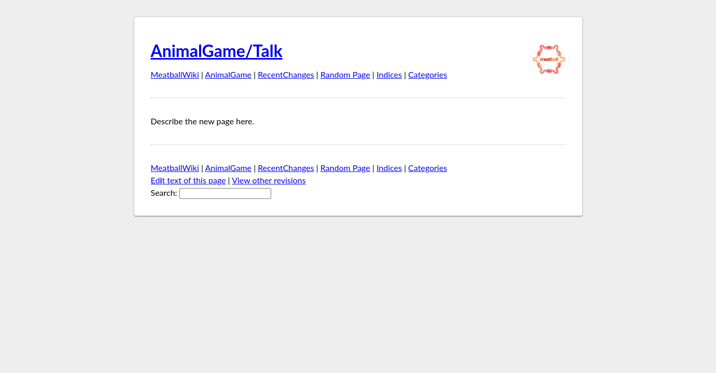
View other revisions (269, 180)
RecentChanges (286, 74)
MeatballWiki (175, 74)
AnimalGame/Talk (217, 50)
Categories (427, 74)
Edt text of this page (188, 180)
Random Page (345, 74)
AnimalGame (228, 74)
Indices (389, 74)
